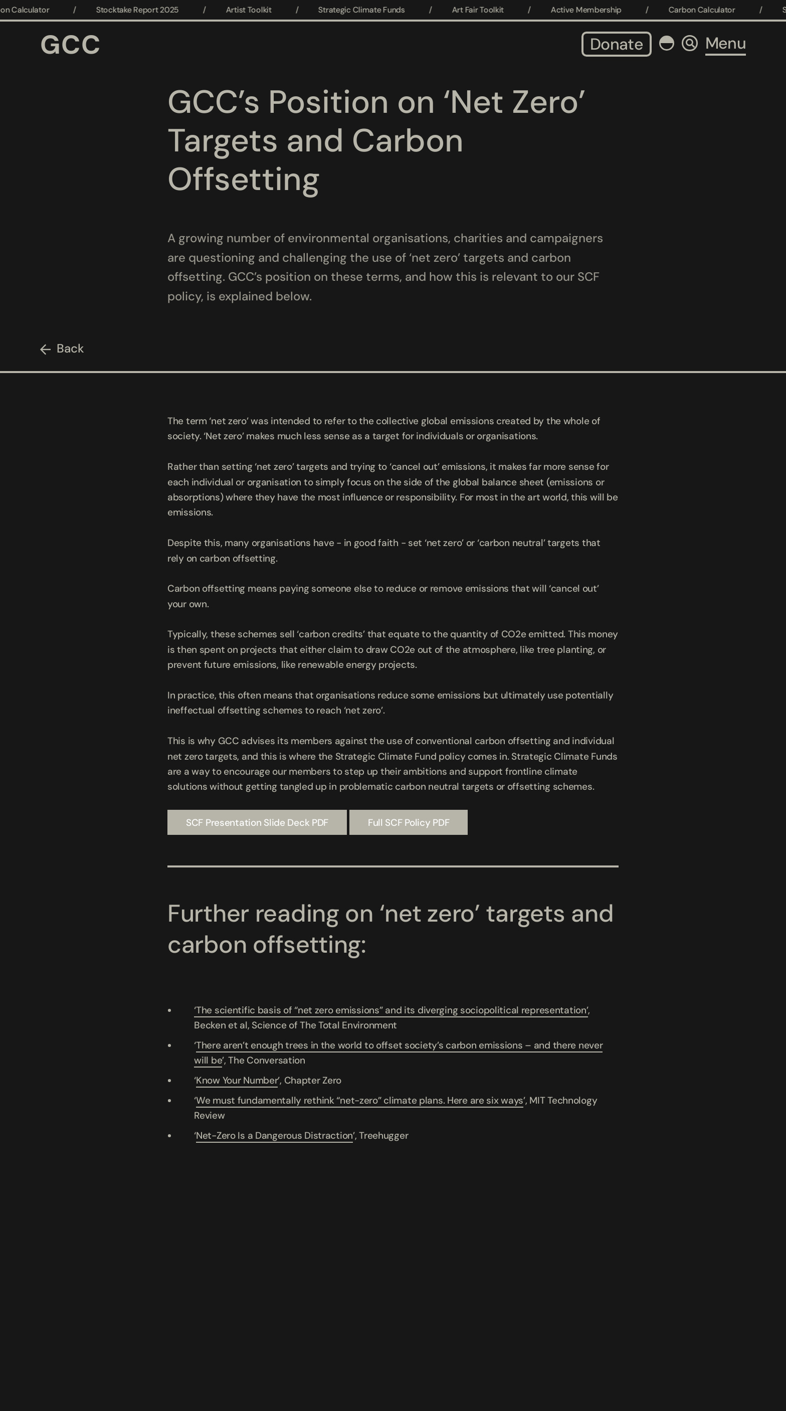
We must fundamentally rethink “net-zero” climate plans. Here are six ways (359, 1100)
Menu (725, 43)
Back (70, 348)
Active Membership (591, 10)
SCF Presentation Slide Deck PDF (257, 822)
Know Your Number (237, 1080)
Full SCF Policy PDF (409, 822)
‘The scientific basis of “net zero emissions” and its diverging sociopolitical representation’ (391, 1010)
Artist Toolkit (254, 10)
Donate (616, 44)
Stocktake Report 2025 (143, 10)
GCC (70, 44)
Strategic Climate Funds (367, 10)
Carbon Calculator (707, 10)
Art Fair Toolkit (483, 10)
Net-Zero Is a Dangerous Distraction (274, 1135)
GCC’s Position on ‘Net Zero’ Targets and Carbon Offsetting (376, 140)
